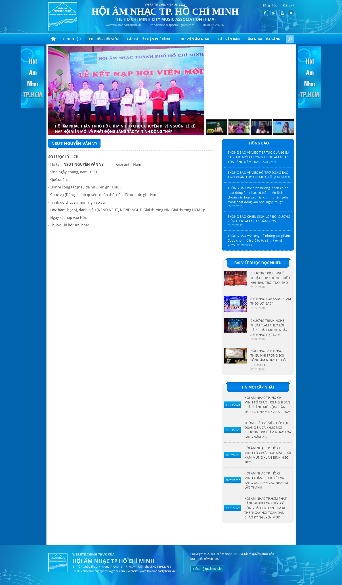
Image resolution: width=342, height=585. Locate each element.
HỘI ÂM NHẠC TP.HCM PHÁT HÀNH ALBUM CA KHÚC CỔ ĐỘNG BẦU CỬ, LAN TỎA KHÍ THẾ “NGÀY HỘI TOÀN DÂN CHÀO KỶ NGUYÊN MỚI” (265, 507)
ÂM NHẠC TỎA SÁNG (264, 39)
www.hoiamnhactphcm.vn (123, 25)
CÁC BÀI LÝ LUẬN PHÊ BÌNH (148, 39)
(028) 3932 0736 (213, 25)
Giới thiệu (72, 39)
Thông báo (258, 143)
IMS (216, 559)
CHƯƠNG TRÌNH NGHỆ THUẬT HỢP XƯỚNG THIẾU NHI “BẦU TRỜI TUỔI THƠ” (270, 278)
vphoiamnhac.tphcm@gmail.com (172, 25)
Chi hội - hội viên (104, 39)
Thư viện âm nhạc (194, 39)
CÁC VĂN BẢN (229, 39)
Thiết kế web (204, 559)
